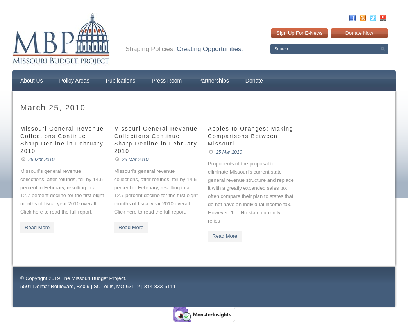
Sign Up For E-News (299, 33)
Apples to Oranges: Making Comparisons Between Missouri (250, 136)
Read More (37, 227)
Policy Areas (74, 80)
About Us (31, 80)
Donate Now (359, 33)
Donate (254, 80)
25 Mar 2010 (41, 159)
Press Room (167, 80)
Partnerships (213, 80)
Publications (121, 80)
